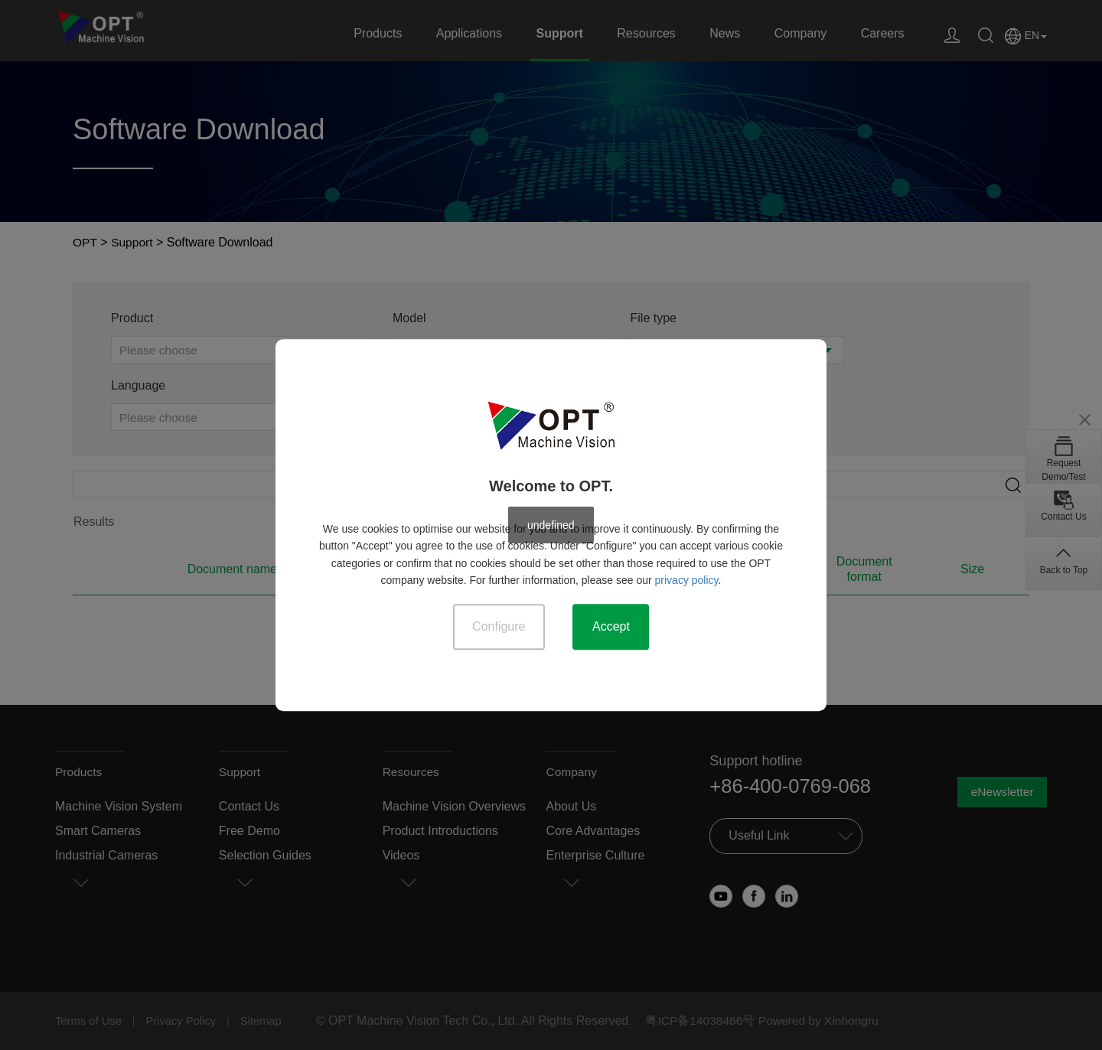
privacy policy (687, 580)
